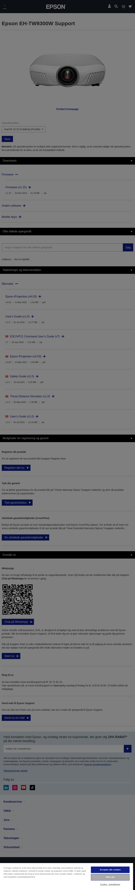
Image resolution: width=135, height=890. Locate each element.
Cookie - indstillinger (110, 884)
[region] (66, 876)
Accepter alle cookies (110, 870)
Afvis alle (110, 877)
